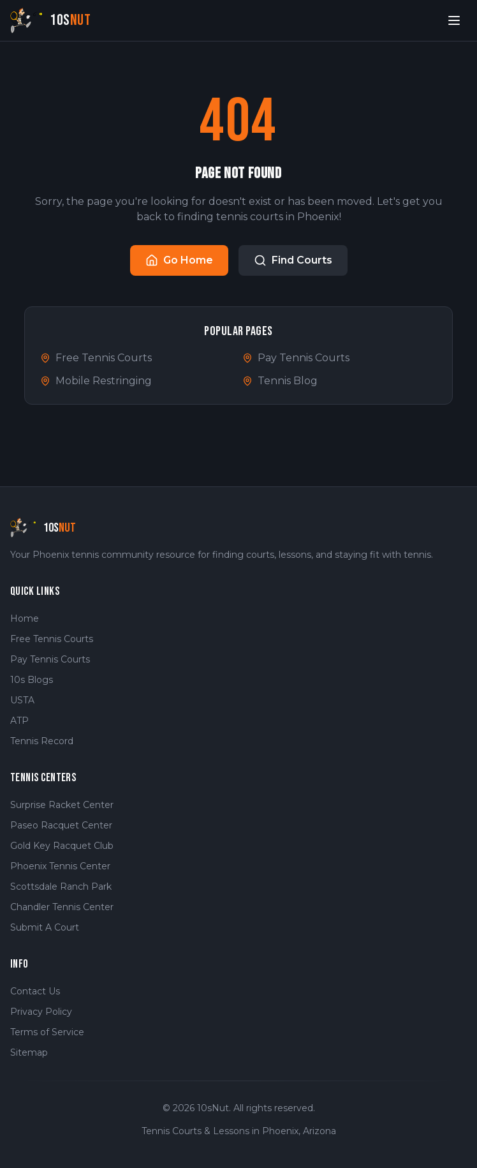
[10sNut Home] (50, 20)
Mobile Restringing (96, 381)
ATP (19, 720)
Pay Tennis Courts (295, 358)
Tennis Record (41, 741)
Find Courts (293, 260)
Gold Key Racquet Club (62, 845)
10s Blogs (31, 679)
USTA (22, 700)
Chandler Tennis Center (62, 907)
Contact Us (35, 991)
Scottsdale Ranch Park (61, 886)
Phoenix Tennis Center (60, 866)
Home (24, 618)
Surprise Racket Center (62, 805)
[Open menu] (454, 20)
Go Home (179, 260)
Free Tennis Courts (96, 358)
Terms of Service (47, 1032)
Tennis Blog (280, 381)
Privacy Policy (41, 1011)
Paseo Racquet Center (61, 825)
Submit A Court (44, 927)
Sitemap (29, 1052)
